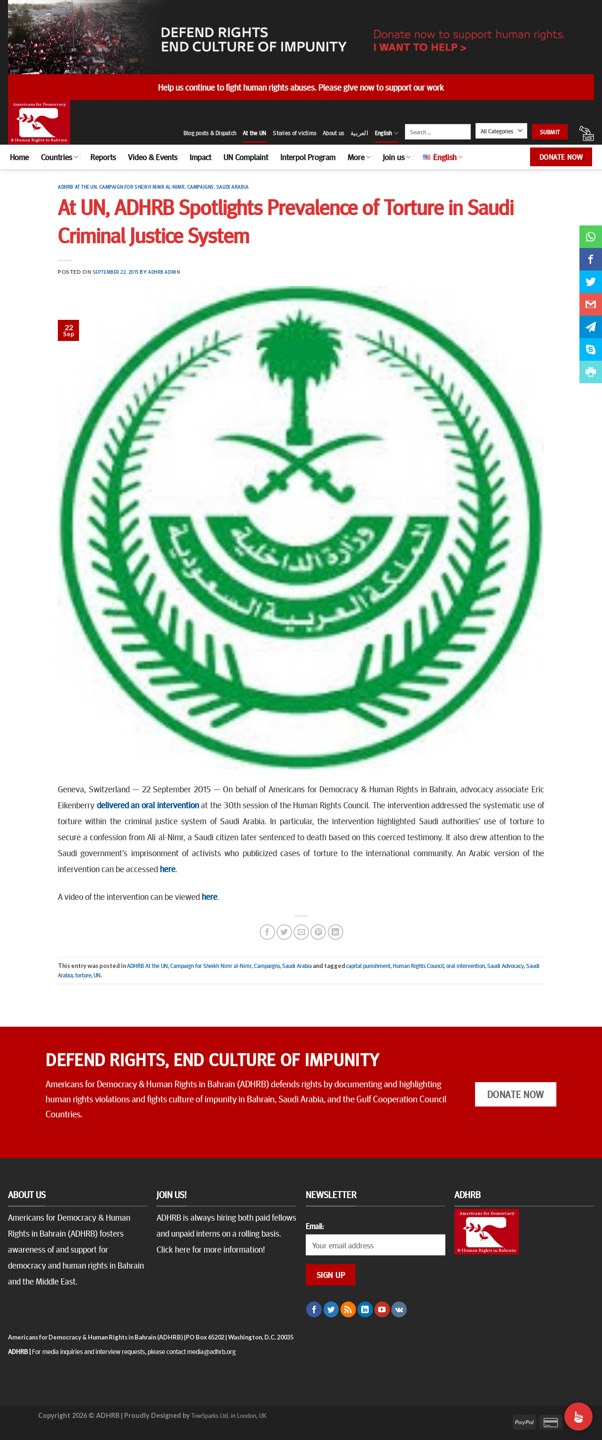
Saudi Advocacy (505, 965)
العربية (359, 133)
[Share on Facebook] (267, 932)
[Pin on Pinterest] (318, 932)
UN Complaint (245, 157)
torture (83, 975)
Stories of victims (294, 133)
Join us (397, 157)
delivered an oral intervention (148, 804)
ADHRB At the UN (77, 186)
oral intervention (465, 965)
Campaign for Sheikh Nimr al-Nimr (142, 186)
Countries (59, 157)
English (386, 133)
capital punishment (368, 965)
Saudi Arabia (232, 186)
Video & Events (152, 157)
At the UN (254, 133)
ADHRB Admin (164, 271)
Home (19, 157)
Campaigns (200, 186)
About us (333, 133)
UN (97, 975)
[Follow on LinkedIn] (365, 1309)
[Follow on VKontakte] (399, 1309)
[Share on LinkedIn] (335, 932)
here (167, 868)
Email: (315, 1225)
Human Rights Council (418, 965)
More (359, 157)
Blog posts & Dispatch (209, 133)
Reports (103, 157)
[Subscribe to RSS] (348, 1309)
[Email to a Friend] (301, 932)
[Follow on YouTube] (382, 1309)
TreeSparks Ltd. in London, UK (228, 1415)
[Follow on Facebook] (314, 1309)
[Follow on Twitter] (331, 1309)
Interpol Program (307, 157)
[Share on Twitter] (284, 932)
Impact (200, 157)
